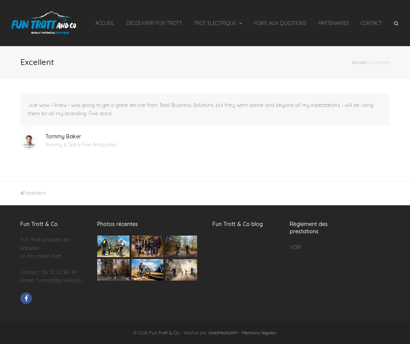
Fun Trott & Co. (164, 333)
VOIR (295, 247)
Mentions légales (259, 333)
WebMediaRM (222, 333)
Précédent (33, 193)
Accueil (359, 62)
